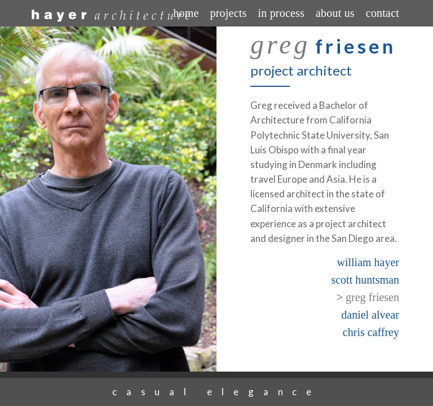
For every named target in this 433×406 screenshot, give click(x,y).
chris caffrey (371, 332)
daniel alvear (370, 314)
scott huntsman (365, 279)
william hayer (368, 262)
